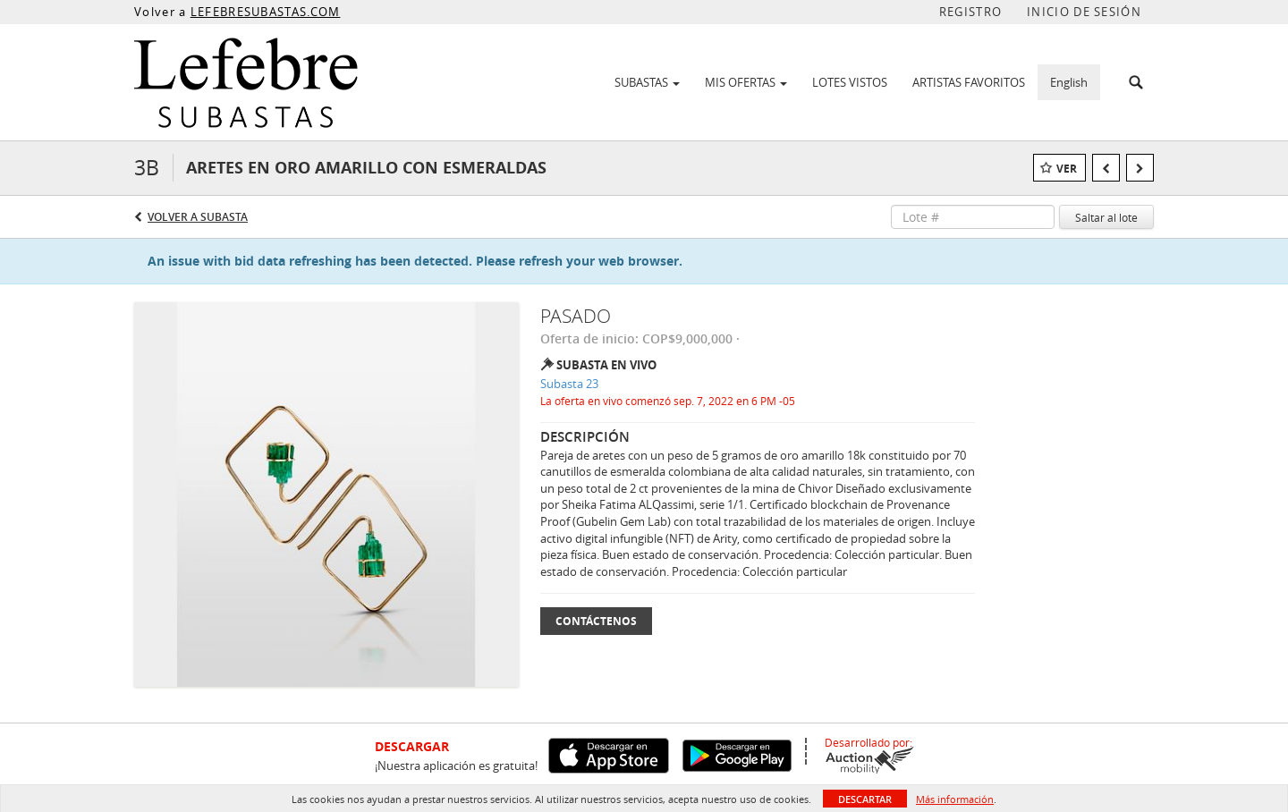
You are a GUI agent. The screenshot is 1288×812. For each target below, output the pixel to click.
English (1069, 82)
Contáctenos (596, 621)
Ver (1066, 168)
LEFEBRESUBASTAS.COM (266, 12)
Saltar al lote (1106, 217)
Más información (955, 799)
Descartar (865, 799)
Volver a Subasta (198, 216)
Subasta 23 (569, 384)
